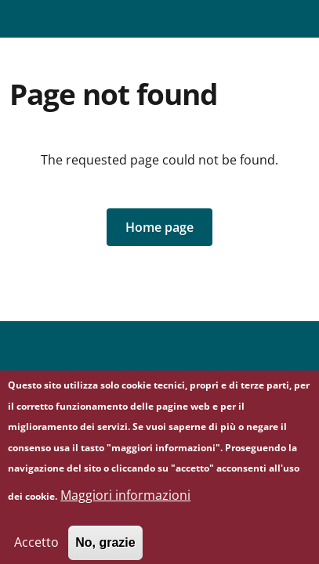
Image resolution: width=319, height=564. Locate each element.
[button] (159, 227)
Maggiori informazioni (125, 503)
